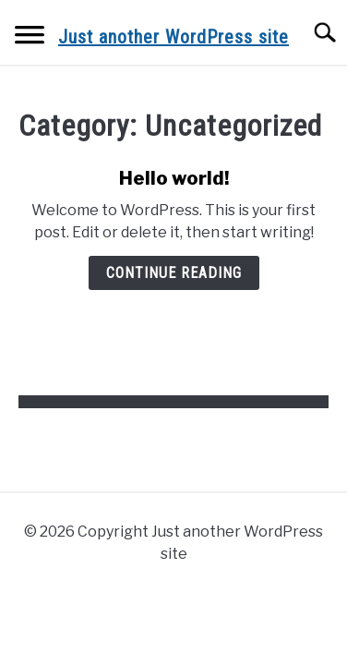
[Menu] (29, 37)
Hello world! (174, 178)
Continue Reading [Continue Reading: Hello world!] (174, 273)
